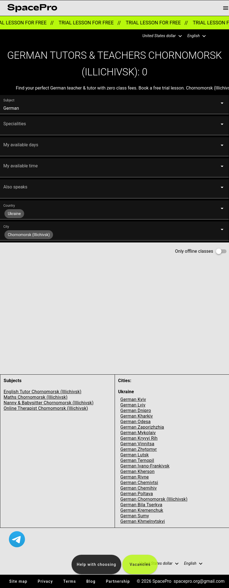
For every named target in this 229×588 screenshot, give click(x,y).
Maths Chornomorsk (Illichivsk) (35, 397)
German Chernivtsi (139, 482)
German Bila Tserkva (141, 504)
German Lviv (132, 405)
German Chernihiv (138, 488)
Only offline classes (194, 251)
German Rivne (134, 477)
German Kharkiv (136, 416)
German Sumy (134, 515)
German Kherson (137, 471)
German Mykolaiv (138, 432)
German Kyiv (133, 399)
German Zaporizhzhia (142, 427)
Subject (8, 100)
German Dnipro (135, 410)
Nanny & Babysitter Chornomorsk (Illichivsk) (49, 402)
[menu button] (225, 8)
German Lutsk (134, 454)
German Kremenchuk (141, 510)
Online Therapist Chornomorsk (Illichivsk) (46, 408)
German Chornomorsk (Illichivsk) (154, 499)
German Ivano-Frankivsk (145, 466)
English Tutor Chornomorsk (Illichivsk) (42, 391)
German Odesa (135, 421)
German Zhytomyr (138, 449)
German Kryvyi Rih (139, 438)
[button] (159, 36)
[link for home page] (32, 8)
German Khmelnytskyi (142, 521)
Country (9, 206)
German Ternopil (137, 460)
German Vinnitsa (137, 443)
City (6, 227)
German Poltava (136, 493)
